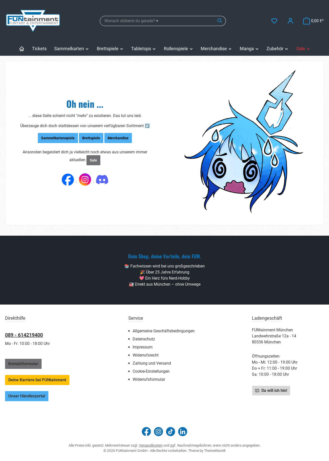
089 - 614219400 (24, 335)
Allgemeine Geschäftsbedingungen (164, 331)
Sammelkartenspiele (58, 138)
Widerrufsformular (149, 379)
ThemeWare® (215, 451)
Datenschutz (144, 339)
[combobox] (157, 21)
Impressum (143, 347)
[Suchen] (220, 21)
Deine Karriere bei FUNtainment (37, 379)
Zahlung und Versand (152, 363)
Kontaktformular (23, 363)
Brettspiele (91, 138)
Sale (93, 160)
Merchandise (118, 138)
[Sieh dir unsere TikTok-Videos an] (170, 431)
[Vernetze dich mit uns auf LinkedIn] (182, 431)
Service (135, 318)
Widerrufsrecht (146, 355)
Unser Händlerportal (26, 396)
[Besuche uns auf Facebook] (146, 431)
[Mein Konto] (290, 21)
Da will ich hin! (271, 390)
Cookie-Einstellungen (151, 371)
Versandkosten (151, 445)
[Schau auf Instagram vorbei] (158, 431)
